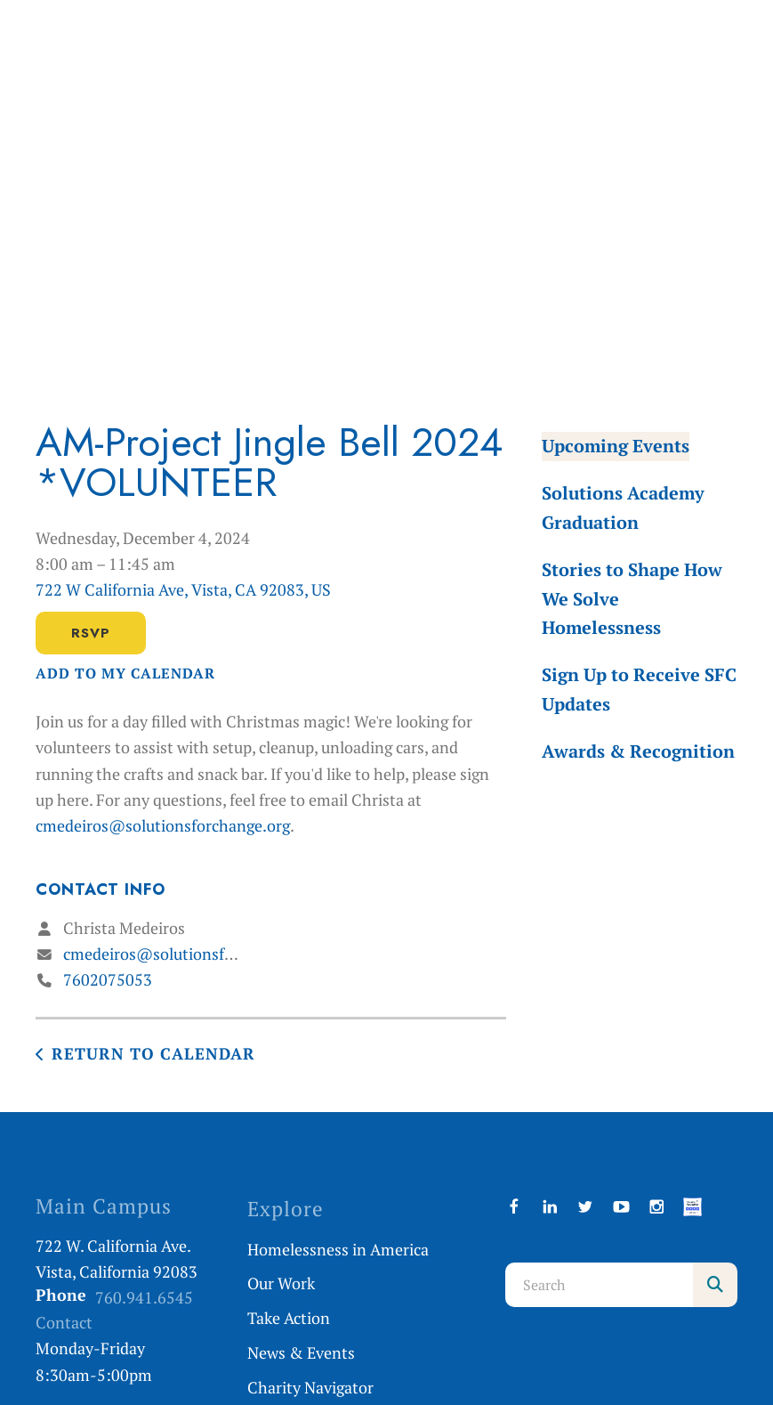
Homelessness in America (338, 1249)
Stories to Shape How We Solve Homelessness (632, 598)
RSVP (90, 633)
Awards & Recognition (638, 751)
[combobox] (599, 1285)
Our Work (281, 1283)
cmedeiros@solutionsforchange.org (163, 825)
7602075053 (107, 979)
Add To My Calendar (125, 673)
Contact (64, 1322)
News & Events (301, 1352)
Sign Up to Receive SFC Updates (639, 689)
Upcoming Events (615, 446)
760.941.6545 (144, 1297)
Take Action (288, 1317)
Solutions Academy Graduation (623, 507)
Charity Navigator (310, 1387)
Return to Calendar (153, 1053)
